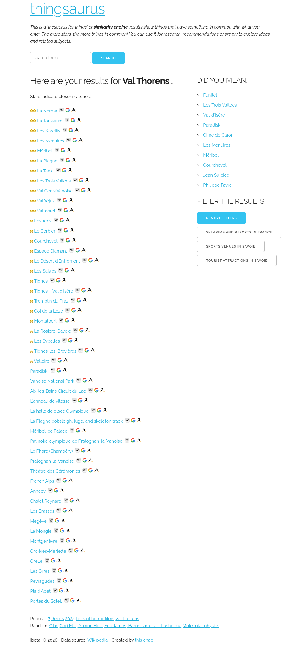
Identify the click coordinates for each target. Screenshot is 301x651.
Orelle (36, 561)
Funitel (210, 95)
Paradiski (39, 371)
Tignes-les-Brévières (55, 351)
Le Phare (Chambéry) (51, 451)
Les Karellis (48, 131)
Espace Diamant (50, 251)
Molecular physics (201, 625)
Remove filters (221, 218)
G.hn (53, 625)
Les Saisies (45, 271)
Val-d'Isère (214, 115)
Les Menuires (50, 141)
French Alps (42, 481)
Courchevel (45, 241)
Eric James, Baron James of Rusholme (142, 625)
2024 (70, 618)
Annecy (38, 491)
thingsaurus (67, 8)
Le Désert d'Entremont (57, 261)
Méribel (45, 151)
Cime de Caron (218, 135)
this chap (144, 640)
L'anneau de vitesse (50, 401)
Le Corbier (44, 231)
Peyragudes (42, 581)
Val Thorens (127, 618)
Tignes (41, 281)
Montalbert (45, 321)
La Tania (45, 171)
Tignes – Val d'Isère (53, 291)
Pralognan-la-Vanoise (52, 461)
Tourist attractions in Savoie (236, 261)
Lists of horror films (95, 618)
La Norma (47, 111)
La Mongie (40, 531)
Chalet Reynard (45, 501)
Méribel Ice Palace (48, 431)
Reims (57, 618)
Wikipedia (97, 640)
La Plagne (47, 161)
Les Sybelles (47, 341)
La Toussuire (49, 121)
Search (108, 58)
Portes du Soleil (46, 601)
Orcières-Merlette (48, 551)
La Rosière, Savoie (52, 331)
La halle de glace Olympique (59, 411)
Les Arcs (42, 221)
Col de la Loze (48, 311)
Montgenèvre (43, 541)
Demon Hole (90, 625)
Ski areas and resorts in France (239, 232)
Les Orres (39, 571)
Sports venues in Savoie (230, 246)
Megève (38, 521)
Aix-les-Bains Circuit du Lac (58, 391)
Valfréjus (46, 201)
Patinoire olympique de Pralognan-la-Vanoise (76, 441)
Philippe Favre (217, 185)
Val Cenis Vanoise (55, 191)
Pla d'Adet (40, 591)
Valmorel (46, 211)
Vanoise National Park (52, 381)
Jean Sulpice (216, 175)
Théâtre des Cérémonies (55, 471)
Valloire (41, 361)
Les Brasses (42, 511)
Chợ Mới (68, 625)
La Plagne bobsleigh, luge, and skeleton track (76, 421)
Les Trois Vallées (54, 181)
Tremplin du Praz (51, 301)
